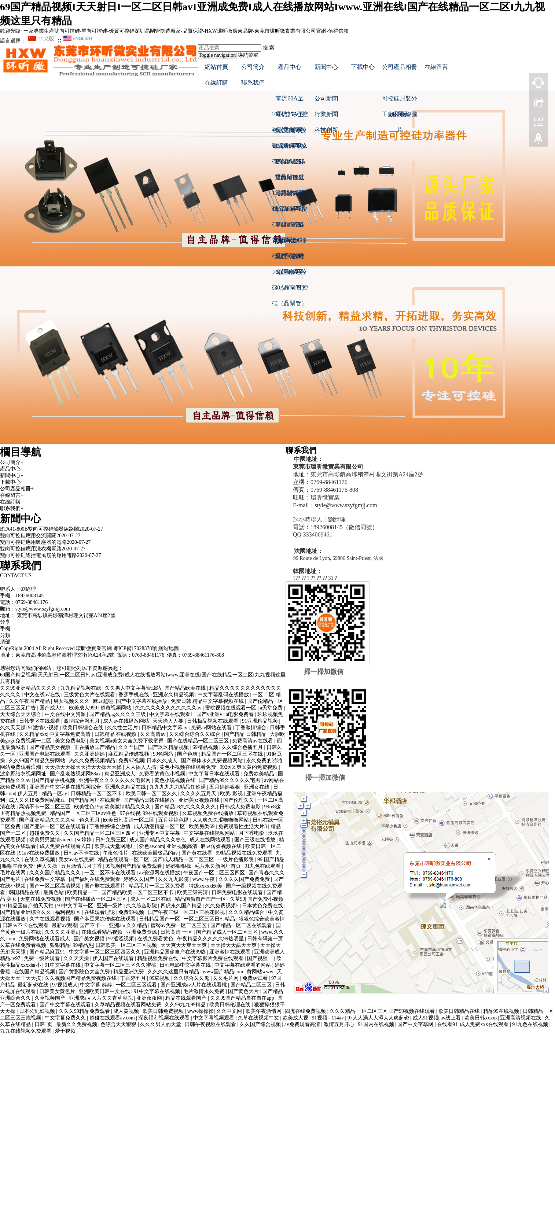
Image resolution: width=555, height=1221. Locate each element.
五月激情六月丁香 (82, 866)
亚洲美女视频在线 (200, 800)
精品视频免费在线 (158, 958)
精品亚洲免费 (129, 971)
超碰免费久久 (45, 833)
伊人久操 (48, 866)
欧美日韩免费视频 (164, 1011)
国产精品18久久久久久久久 (185, 806)
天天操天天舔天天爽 (234, 945)
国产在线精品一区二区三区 (198, 741)
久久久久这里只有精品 (174, 971)
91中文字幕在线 (63, 965)
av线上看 (451, 1018)
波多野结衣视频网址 (24, 774)
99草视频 (160, 978)
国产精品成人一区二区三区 (227, 932)
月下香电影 (252, 833)
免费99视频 (132, 912)
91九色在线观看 (263, 866)
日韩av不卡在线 (81, 853)
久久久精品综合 (247, 912)
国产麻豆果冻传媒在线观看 (105, 919)
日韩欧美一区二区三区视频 (126, 945)
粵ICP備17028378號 (135, 648)
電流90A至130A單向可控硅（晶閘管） (289, 274)
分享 (5, 622)
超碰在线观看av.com (112, 1018)
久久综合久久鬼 (192, 978)
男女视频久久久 (72, 701)
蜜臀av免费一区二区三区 (179, 925)
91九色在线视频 (531, 1024)
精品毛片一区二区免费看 (158, 886)
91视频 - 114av (328, 1018)
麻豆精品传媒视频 (129, 754)
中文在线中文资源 (66, 714)
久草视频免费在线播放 (208, 813)
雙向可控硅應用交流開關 (28, 535)
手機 (5, 628)
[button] (289, 83)
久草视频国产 (50, 998)
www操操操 (200, 1011)
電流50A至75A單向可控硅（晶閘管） (289, 258)
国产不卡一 (93, 925)
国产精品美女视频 (50, 747)
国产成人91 (53, 708)
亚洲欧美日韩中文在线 (105, 991)
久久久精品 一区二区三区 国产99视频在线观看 (383, 1011)
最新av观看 (64, 925)
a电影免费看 (240, 714)
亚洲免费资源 (142, 932)
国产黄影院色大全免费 (85, 971)
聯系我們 (253, 83)
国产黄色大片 (244, 991)
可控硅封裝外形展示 (399, 100)
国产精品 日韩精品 (246, 734)
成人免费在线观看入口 (66, 846)
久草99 (237, 899)
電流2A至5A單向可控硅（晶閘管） (289, 211)
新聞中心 (326, 67)
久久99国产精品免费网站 (38, 760)
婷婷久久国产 (140, 879)
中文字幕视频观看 (214, 1018)
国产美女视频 (90, 938)
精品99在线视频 (502, 1011)
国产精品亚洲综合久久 (26, 912)
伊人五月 (29, 793)
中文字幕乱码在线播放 (224, 694)
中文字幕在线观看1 (171, 714)
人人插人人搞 (141, 767)
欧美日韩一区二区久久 (152, 793)
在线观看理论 (100, 912)
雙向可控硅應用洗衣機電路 (31, 549)
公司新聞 (326, 98)
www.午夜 (204, 879)
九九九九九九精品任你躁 (178, 787)
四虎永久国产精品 (182, 905)
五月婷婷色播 (174, 820)
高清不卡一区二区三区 (45, 806)
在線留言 (436, 67)
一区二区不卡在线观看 (110, 872)
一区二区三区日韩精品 (210, 919)
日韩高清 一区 (177, 932)
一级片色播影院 (236, 859)
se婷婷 (85, 839)
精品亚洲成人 (120, 774)
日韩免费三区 (111, 839)
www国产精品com (224, 971)
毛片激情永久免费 (204, 991)
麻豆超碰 (103, 701)
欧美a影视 (232, 793)
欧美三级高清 (193, 892)
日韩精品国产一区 (160, 919)
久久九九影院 (174, 879)
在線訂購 (216, 83)
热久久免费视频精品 (93, 760)
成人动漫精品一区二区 (160, 826)
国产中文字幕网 (416, 1024)
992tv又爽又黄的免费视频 (249, 767)
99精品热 (83, 945)
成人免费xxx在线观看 (485, 1024)
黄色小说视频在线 (175, 780)
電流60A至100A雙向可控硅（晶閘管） (289, 100)
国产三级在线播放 (255, 839)
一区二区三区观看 (137, 985)
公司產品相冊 (399, 67)
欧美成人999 (84, 708)
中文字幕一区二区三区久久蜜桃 (121, 965)
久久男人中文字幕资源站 (134, 688)
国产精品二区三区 (252, 985)
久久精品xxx (33, 734)
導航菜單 (248, 55)
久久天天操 (77, 958)
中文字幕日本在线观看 (214, 774)
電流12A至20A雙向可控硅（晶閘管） (289, 132)
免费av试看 (255, 978)
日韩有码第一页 (265, 938)
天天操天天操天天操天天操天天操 (84, 767)
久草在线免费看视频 (24, 945)
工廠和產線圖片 (399, 116)
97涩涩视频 (121, 938)
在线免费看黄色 (156, 938)
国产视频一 (260, 958)
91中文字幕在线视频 (157, 991)
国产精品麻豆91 (48, 952)
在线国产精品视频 (35, 971)
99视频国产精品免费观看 (134, 866)
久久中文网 (229, 1011)
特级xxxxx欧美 (206, 886)
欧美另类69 (202, 826)
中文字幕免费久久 (66, 1018)
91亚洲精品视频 (260, 721)
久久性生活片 (123, 727)
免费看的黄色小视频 (163, 774)
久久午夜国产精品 (30, 701)
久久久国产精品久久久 (55, 872)
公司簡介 (253, 67)
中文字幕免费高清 (70, 734)
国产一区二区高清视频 (55, 886)
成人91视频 (425, 1018)
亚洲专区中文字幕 (160, 833)
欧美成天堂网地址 (116, 846)
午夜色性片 (116, 853)
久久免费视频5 (222, 905)
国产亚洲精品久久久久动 (48, 820)
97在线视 (130, 813)
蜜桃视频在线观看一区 (231, 708)
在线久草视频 (40, 859)
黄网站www (261, 971)
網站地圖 (168, 648)
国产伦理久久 (239, 800)
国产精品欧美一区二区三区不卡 (138, 892)
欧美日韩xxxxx (481, 1018)
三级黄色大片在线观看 (90, 694)
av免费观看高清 (302, 1024)
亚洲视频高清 (182, 846)
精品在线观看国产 (186, 998)
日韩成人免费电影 (241, 806)
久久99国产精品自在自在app (242, 998)
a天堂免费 (272, 708)
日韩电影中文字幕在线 (185, 965)
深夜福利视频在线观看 (164, 1018)
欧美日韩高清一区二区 (129, 820)
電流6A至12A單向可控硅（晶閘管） (289, 242)
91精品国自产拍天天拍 (28, 905)
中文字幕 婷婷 (96, 985)
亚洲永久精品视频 (174, 694)
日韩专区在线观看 (40, 721)
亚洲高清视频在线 (521, 1018)
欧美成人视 (296, 1018)
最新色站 (54, 892)
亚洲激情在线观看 (230, 952)
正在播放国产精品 (95, 747)
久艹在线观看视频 (50, 919)
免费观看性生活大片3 (243, 826)
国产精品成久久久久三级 (118, 714)
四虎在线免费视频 (306, 1011)
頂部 (5, 642)
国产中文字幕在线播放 (142, 701)
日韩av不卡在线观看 (25, 925)
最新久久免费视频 (77, 1024)
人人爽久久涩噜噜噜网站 (221, 820)
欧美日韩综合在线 (83, 727)
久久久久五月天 (199, 793)
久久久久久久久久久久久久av (169, 708)
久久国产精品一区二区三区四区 (100, 833)
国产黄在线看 (197, 853)
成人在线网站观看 (211, 839)
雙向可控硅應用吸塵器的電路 (33, 542)
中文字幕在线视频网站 (210, 833)
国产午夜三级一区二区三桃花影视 (187, 912)
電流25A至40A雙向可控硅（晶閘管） (289, 116)
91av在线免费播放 (40, 853)
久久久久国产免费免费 (244, 879)
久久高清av (153, 734)
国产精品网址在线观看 (95, 800)
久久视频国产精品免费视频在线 (81, 978)
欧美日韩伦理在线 (230, 1004)
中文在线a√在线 (42, 694)
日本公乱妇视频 (37, 1011)
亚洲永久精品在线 (126, 787)
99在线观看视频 (161, 813)
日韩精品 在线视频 (116, 734)
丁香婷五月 (133, 978)
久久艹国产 (132, 747)
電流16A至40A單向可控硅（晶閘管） (289, 226)
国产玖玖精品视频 (169, 747)
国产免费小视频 (265, 899)
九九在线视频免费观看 (26, 1031)
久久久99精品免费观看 (85, 1011)
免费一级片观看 (42, 958)
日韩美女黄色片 (58, 991)
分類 (5, 635)
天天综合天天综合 (21, 714)
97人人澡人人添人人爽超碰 (379, 1018)
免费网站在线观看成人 (45, 938)
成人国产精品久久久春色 (158, 839)
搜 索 (269, 48)
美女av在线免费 (77, 859)
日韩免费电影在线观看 (238, 892)
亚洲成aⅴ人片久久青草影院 (101, 998)
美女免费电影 (71, 741)
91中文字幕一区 (76, 905)
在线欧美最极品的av (155, 853)
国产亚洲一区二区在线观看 (55, 826)
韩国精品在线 (25, 892)
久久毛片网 (226, 978)
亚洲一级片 (110, 905)
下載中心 (363, 67)
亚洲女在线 (257, 787)
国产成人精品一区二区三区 (184, 859)
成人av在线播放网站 (126, 721)
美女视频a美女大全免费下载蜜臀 (127, 741)
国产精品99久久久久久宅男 (230, 780)
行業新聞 (326, 114)
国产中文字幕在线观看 (66, 1004)
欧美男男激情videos (52, 839)
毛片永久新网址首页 (218, 866)
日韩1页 (44, 1024)
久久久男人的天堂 (161, 1024)
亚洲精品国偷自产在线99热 (175, 952)
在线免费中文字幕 (45, 879)
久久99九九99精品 (186, 1004)
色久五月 (90, 820)
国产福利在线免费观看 (95, 879)
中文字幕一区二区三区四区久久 (105, 952)
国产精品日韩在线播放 (150, 800)
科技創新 (326, 130)
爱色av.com (151, 846)
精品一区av (55, 793)
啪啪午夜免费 (18, 866)
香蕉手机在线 (134, 694)
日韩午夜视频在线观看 (211, 1024)
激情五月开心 (340, 1024)
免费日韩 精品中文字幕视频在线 (208, 701)
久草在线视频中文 (259, 1018)
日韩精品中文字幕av (165, 727)
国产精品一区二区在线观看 (241, 925)
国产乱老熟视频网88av (76, 774)
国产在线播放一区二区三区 (96, 899)
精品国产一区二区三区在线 (232, 754)
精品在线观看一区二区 (124, 859)
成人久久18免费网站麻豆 (38, 800)
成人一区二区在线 (151, 899)
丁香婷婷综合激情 (110, 826)
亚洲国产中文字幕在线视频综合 (66, 787)
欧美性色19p (88, 806)
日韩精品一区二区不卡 (97, 793)
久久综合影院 (142, 905)
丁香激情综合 (251, 727)
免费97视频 (131, 760)
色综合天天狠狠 (119, 1024)
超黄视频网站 (116, 708)
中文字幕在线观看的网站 (243, 965)
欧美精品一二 (83, 892)
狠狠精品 (60, 945)
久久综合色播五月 (243, 747)
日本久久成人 (163, 760)
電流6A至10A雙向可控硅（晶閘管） (289, 148)
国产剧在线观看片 (105, 886)
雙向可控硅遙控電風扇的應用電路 (38, 555)
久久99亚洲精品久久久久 (29, 688)
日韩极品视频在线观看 (213, 721)
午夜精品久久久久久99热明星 (211, 938)
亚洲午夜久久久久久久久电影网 (115, 780)
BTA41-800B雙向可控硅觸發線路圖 (39, 529)
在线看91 (447, 1024)
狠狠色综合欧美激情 (262, 919)
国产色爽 (188, 754)
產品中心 (289, 67)
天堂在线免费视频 (41, 899)
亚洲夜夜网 (149, 998)
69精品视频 (206, 747)
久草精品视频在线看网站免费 (129, 1004)
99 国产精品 (270, 859)
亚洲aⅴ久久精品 (128, 925)
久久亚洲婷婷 (90, 754)
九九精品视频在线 (81, 688)
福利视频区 (68, 912)
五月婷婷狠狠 (225, 787)
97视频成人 (65, 985)
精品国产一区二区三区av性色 (84, 813)
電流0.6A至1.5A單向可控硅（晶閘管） (289, 195)
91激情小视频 (44, 727)
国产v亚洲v (210, 714)
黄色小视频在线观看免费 (188, 767)
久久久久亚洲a (62, 932)
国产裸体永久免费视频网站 (212, 760)
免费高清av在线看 (253, 741)
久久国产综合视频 (261, 1024)
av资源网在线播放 (160, 872)
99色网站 (164, 754)
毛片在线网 (13, 872)
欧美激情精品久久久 (128, 806)
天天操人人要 (168, 721)
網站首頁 (216, 67)
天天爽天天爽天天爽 (184, 945)
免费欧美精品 (259, 774)
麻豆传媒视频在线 (222, 846)
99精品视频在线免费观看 (245, 853)
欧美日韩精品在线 (459, 1011)
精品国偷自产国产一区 (201, 899)
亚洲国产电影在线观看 (45, 754)
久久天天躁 (13, 727)
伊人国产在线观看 (114, 958)
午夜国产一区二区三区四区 (214, 872)
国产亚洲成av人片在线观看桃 (194, 985)
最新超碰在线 (34, 985)
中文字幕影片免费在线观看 (213, 958)
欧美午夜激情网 (264, 1011)
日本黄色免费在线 (263, 905)
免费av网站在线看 (212, 727)
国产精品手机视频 (55, 780)
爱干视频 (66, 1031)
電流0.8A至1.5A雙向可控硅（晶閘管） (289, 179)
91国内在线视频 (377, 1024)
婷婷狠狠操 (179, 866)
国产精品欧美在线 (186, 688)
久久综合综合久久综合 (195, 734)
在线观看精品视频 (102, 932)
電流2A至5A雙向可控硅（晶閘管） (289, 163)
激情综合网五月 (82, 721)
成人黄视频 (126, 1011)
